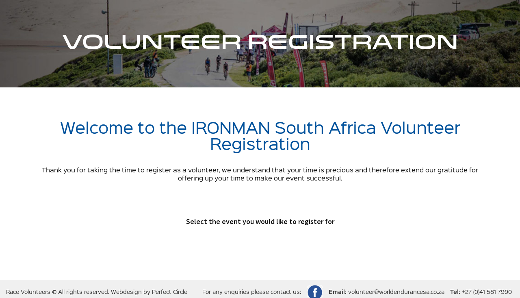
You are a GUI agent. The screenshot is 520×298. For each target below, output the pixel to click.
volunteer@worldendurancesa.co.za (396, 292)
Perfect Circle (169, 292)
